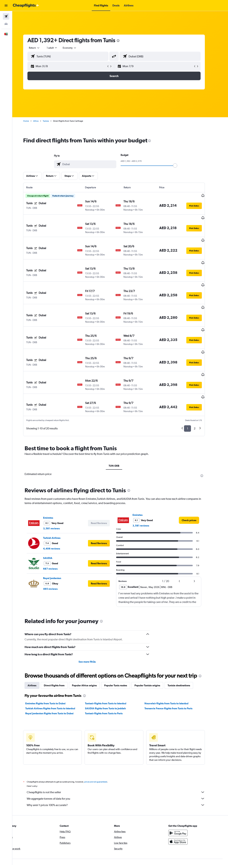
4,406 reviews (57, 594)
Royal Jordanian (58, 623)
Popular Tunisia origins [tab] (153, 731)
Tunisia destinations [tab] (185, 731)
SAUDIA (54, 603)
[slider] (181, 165)
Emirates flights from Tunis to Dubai (52, 749)
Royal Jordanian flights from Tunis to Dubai (56, 759)
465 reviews (56, 634)
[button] (6, 5)
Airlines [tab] (38, 731)
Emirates (54, 563)
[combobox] (41, 48)
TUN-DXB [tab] (120, 426)
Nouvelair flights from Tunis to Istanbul (173, 749)
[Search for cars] (6, 23)
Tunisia (52, 121)
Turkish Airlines (58, 583)
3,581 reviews (57, 574)
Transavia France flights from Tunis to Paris (175, 754)
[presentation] (124, 40)
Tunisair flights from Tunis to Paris (110, 759)
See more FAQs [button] (93, 707)
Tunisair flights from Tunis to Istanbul (111, 749)
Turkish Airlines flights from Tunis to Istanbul (56, 754)
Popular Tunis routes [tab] (121, 731)
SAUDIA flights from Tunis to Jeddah (111, 754)
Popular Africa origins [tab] (90, 731)
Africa (42, 121)
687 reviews (56, 614)
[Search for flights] (6, 16)
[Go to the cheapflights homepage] (26, 5)
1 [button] (193, 389)
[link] (195, 565)
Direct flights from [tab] (60, 731)
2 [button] (201, 389)
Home (32, 121)
